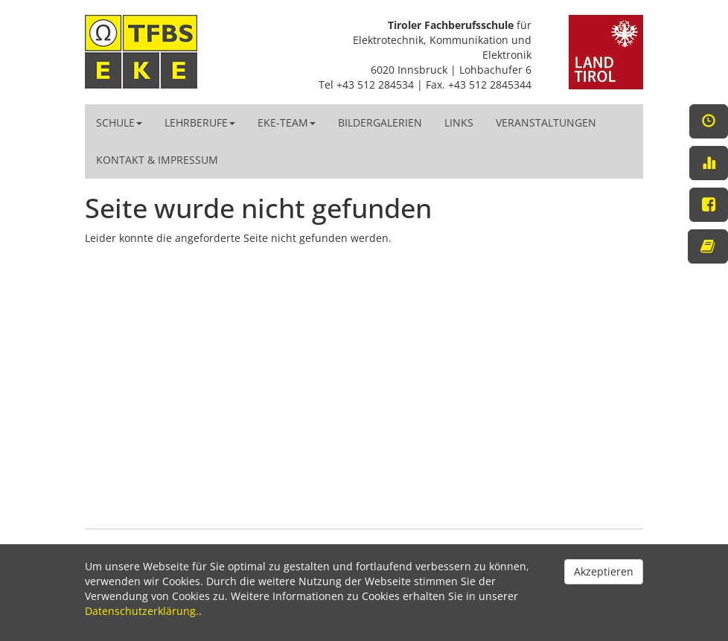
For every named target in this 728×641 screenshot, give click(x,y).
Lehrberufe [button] (200, 122)
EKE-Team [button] (287, 122)
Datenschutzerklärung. (142, 611)
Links (458, 122)
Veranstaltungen (546, 122)
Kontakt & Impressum (157, 160)
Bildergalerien (380, 122)
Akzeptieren (603, 571)
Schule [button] (119, 122)
